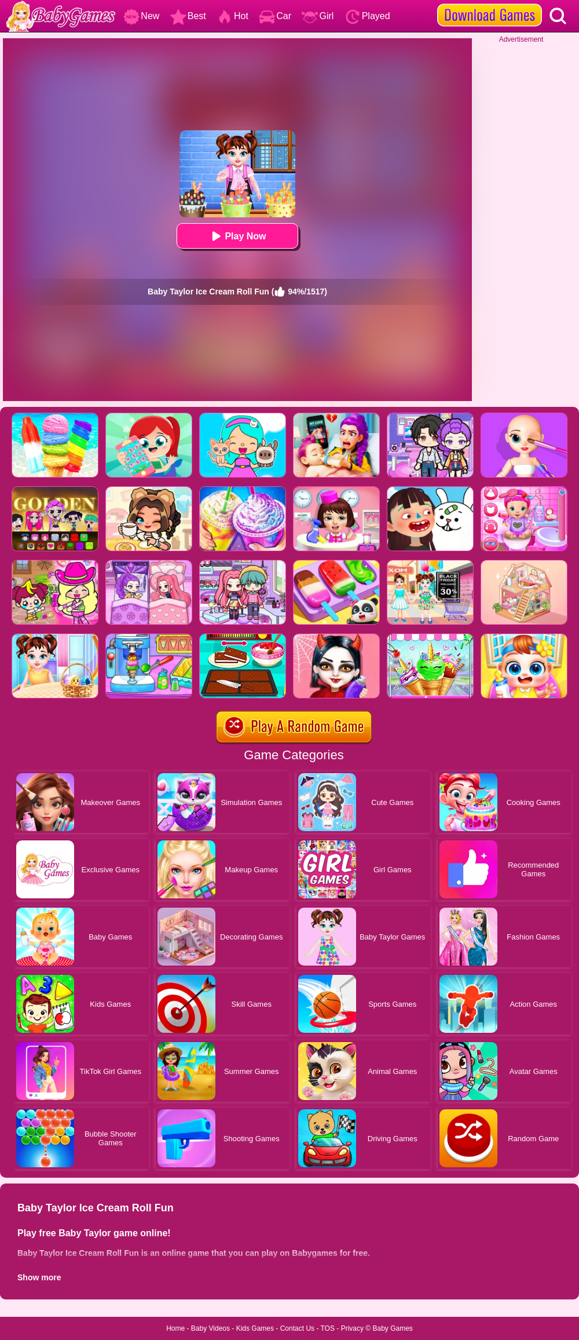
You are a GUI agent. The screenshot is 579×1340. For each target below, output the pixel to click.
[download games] (490, 4)
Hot (232, 16)
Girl (318, 16)
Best (188, 16)
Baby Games (392, 1328)
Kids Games (255, 1328)
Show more (39, 1277)
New (141, 16)
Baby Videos (210, 1328)
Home (175, 1328)
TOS (328, 1328)
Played (367, 16)
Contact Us (297, 1328)
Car (275, 16)
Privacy (352, 1328)
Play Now (237, 236)
